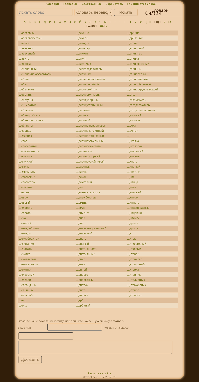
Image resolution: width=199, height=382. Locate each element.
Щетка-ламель (136, 100)
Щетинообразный (139, 84)
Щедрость (25, 208)
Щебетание (26, 89)
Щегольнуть (27, 172)
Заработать (114, 4)
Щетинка (133, 58)
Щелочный (83, 166)
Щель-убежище (86, 197)
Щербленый (135, 38)
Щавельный (27, 53)
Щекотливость (28, 264)
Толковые (70, 4)
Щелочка (82, 115)
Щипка (131, 187)
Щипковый (134, 192)
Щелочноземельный (90, 141)
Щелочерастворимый (90, 79)
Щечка (131, 125)
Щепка (80, 264)
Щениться (82, 213)
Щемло (80, 208)
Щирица (132, 228)
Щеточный (134, 115)
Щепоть (81, 290)
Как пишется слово (141, 4)
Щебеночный (28, 69)
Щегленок (25, 136)
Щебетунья (26, 100)
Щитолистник (136, 280)
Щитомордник (136, 285)
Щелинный (26, 290)
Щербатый (83, 305)
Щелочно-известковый (91, 125)
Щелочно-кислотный (90, 130)
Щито (103, 25)
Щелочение (84, 74)
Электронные (92, 4)
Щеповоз (82, 274)
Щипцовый (134, 213)
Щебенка (25, 64)
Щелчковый (84, 182)
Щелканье (82, 33)
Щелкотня (82, 53)
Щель (79, 187)
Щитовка (133, 269)
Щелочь (81, 172)
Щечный (132, 130)
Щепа (79, 223)
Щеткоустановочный (141, 110)
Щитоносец (134, 295)
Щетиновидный (137, 79)
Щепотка (82, 285)
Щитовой (133, 254)
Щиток (131, 238)
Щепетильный (85, 254)
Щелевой (25, 280)
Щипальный (135, 151)
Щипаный (133, 166)
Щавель (24, 43)
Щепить (81, 259)
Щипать (132, 161)
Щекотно (25, 269)
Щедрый (24, 202)
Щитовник (134, 274)
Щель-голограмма (88, 192)
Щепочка (82, 295)
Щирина (132, 223)
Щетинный (134, 69)
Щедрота (25, 213)
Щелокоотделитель (89, 69)
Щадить (24, 58)
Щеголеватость (29, 151)
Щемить (81, 202)
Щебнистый (26, 125)
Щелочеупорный (87, 100)
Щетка (131, 94)
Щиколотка (134, 146)
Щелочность (84, 151)
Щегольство (27, 182)
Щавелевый (27, 33)
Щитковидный (136, 243)
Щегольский (27, 177)
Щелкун (81, 58)
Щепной (81, 269)
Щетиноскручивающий (142, 89)
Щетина (132, 43)
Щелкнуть (82, 43)
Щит (130, 233)
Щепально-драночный (91, 228)
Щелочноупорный (88, 156)
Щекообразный (29, 238)
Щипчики (133, 218)
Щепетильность (86, 249)
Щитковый (134, 249)
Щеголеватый (28, 146)
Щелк (22, 300)
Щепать (81, 238)
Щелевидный (27, 285)
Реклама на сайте (99, 375)
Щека (22, 218)
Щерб (79, 300)
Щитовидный (136, 264)
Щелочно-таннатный (90, 136)
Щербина (133, 33)
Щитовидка (134, 259)
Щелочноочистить (88, 146)
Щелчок (81, 177)
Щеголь (24, 166)
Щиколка (133, 141)
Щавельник (26, 48)
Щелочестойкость (88, 94)
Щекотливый (27, 259)
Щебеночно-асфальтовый (36, 74)
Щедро (23, 197)
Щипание (133, 156)
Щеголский (26, 161)
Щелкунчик (83, 64)
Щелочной (83, 120)
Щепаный (82, 243)
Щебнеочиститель (31, 120)
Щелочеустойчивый (89, 105)
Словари (52, 4)
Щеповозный (85, 280)
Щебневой (26, 110)
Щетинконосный (138, 64)
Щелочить (83, 110)
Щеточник (134, 120)
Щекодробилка (29, 228)
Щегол (23, 141)
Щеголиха (25, 156)
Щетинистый (135, 48)
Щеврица (25, 130)
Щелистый (26, 295)
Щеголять (25, 187)
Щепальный (84, 233)
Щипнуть (133, 202)
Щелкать (82, 38)
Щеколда (25, 233)
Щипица (132, 182)
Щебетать (25, 94)
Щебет (23, 84)
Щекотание (26, 243)
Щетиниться (135, 53)
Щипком (132, 197)
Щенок (80, 218)
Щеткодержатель (138, 105)
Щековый (25, 223)
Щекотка (24, 254)
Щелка (23, 305)
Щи (129, 136)
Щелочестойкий (86, 89)
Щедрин (24, 192)
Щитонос (133, 290)
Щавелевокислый (30, 38)
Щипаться (133, 172)
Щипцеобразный (138, 208)
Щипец (131, 177)
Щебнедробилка (30, 115)
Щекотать (25, 249)
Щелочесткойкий (87, 84)
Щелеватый (26, 274)
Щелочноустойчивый (90, 161)
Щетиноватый (136, 74)
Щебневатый (27, 105)
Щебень (24, 79)
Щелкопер (83, 48)
